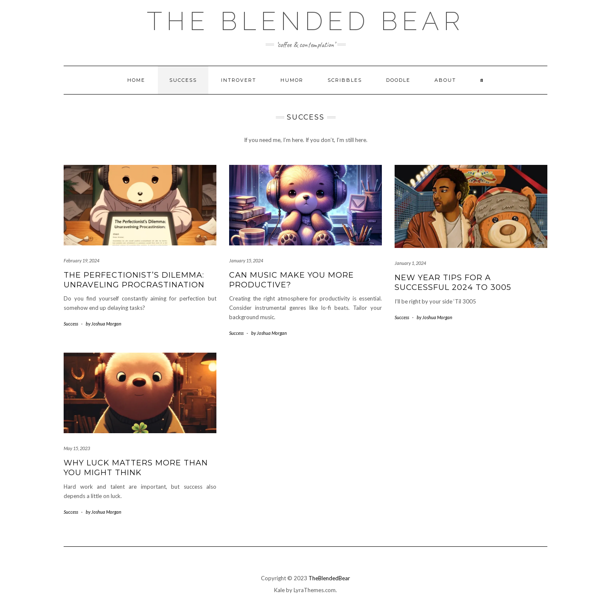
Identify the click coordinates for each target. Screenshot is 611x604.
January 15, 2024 (246, 260)
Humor (291, 80)
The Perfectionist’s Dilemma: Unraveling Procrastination (134, 279)
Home (136, 80)
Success (183, 80)
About (445, 80)
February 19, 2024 (81, 260)
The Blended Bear (305, 21)
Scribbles (345, 80)
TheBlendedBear (329, 578)
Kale (279, 590)
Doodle (398, 80)
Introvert (238, 80)
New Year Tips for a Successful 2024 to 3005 (453, 282)
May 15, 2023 (77, 448)
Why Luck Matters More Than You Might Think (136, 467)
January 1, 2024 (410, 263)
